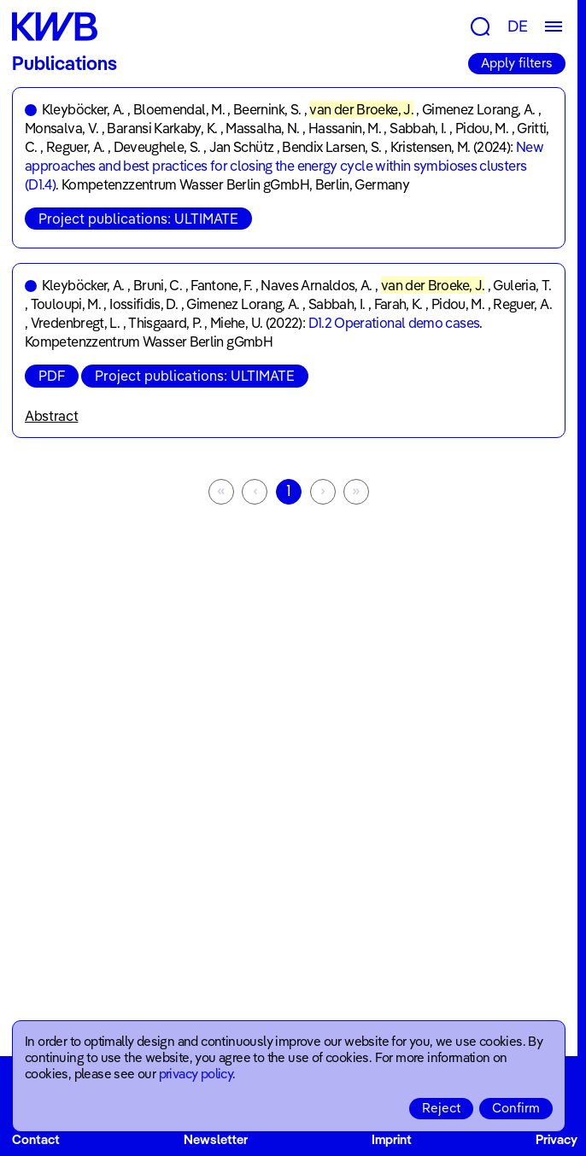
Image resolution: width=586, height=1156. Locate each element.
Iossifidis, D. (143, 303)
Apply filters (517, 63)
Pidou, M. (481, 128)
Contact (36, 1139)
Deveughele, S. (157, 146)
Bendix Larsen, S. (331, 146)
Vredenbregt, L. (75, 322)
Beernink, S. (267, 109)
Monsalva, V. (61, 128)
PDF (51, 375)
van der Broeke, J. (361, 109)
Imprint (392, 1139)
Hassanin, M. (344, 128)
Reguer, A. (75, 146)
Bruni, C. (157, 285)
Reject (441, 1108)
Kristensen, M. (430, 146)
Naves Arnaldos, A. (316, 285)
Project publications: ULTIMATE (138, 218)
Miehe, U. (236, 322)
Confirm (516, 1108)
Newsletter (216, 1139)
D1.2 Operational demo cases (394, 322)
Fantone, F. (221, 285)
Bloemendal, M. (179, 109)
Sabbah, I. (418, 128)
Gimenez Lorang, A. (478, 109)
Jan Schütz (241, 146)
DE (517, 26)
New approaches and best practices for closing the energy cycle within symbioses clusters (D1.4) (284, 165)
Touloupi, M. (66, 303)
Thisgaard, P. (165, 322)
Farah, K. (398, 303)
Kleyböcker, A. (83, 109)
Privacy (556, 1139)
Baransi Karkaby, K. (162, 128)
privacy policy (196, 1074)
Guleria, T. (522, 285)
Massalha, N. (262, 128)
